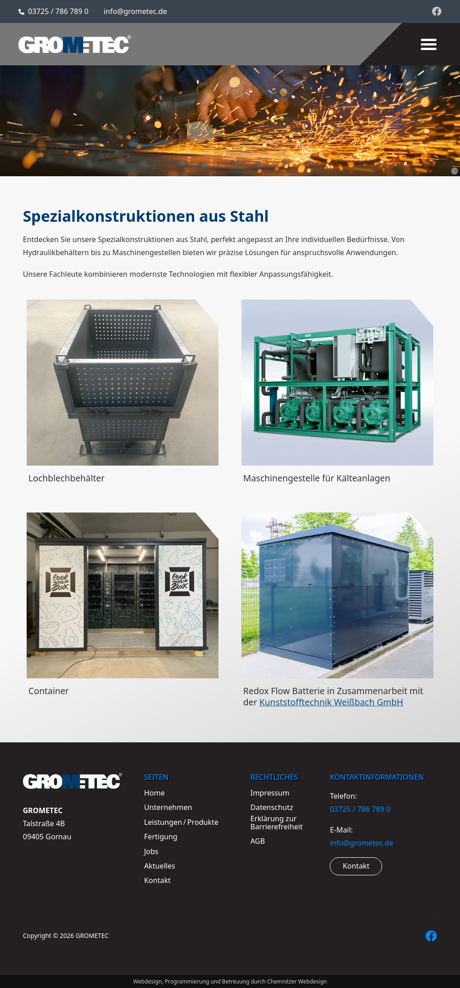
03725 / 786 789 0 (58, 11)
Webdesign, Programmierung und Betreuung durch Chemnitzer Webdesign (230, 981)
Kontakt (356, 866)
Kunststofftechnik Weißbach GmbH (331, 702)
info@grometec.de (135, 11)
